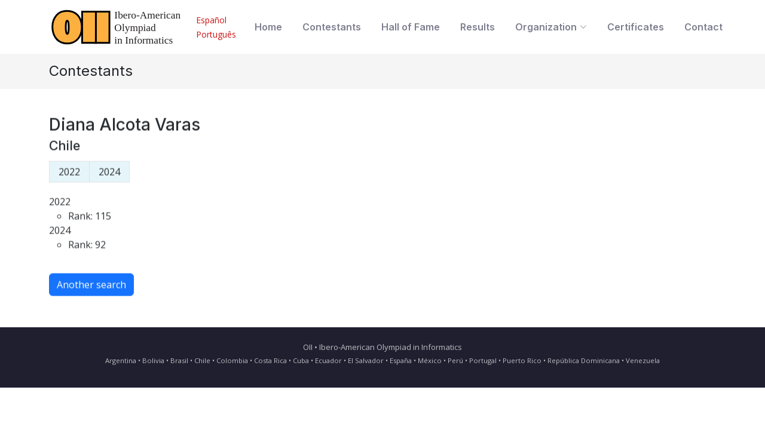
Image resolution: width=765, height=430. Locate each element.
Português (216, 34)
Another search (91, 288)
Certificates (635, 27)
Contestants (331, 27)
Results (477, 27)
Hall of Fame (410, 27)
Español (211, 20)
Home (268, 27)
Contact (703, 27)
